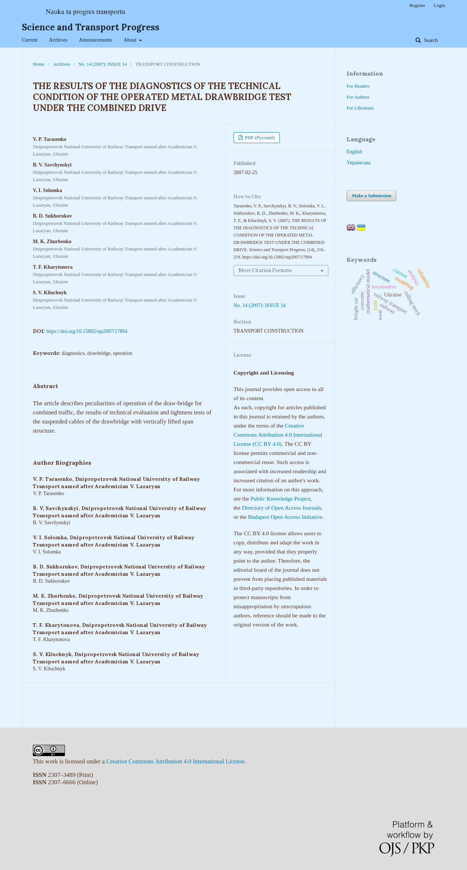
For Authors (358, 97)
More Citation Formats (265, 270)
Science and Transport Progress (90, 27)
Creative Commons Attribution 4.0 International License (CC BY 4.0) (278, 434)
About (131, 40)
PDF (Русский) (259, 137)
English (354, 151)
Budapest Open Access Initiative (285, 517)
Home (39, 64)
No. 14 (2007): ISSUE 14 (102, 64)
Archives (58, 40)
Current (30, 40)
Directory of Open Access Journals (281, 508)
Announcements (95, 40)
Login (439, 5)
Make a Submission (371, 195)
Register (417, 5)
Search (430, 40)
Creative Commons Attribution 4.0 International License (175, 761)
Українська (358, 162)
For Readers (358, 86)
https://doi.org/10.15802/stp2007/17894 (86, 331)
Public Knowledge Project (280, 498)
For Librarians (360, 108)
